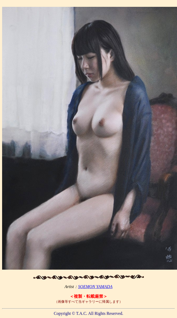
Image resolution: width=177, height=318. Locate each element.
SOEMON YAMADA (95, 286)
